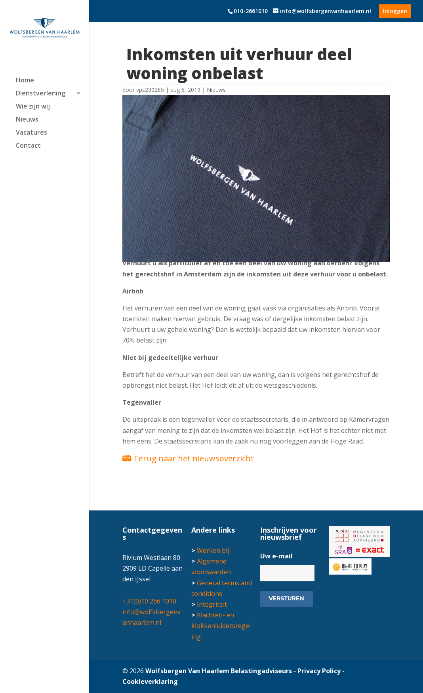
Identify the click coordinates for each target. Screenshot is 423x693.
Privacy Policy (319, 670)
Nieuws (27, 120)
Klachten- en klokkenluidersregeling (221, 626)
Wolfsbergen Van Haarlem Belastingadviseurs (218, 670)
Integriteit (212, 604)
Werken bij (213, 550)
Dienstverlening (40, 93)
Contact (28, 146)
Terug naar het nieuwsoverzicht (188, 458)
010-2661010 (251, 11)
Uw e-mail (276, 556)
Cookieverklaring (150, 681)
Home (25, 80)
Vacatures (31, 133)
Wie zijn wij (33, 106)
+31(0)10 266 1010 (149, 601)
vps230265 (150, 89)
